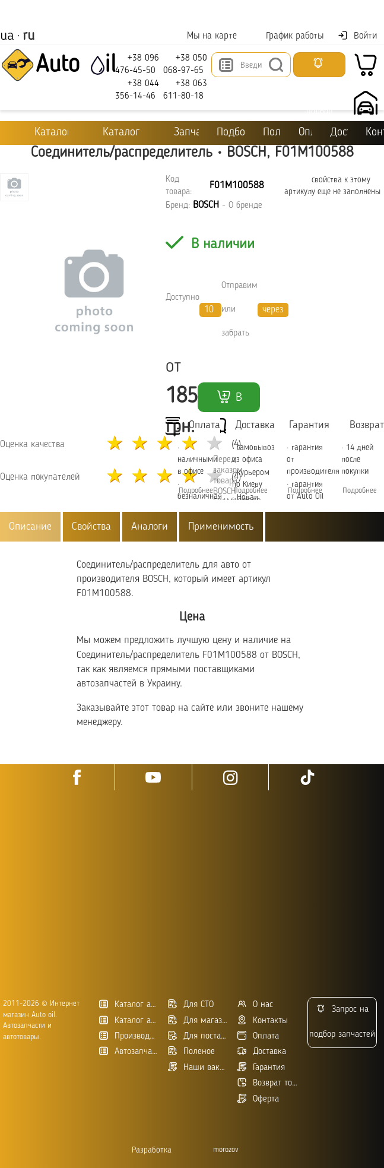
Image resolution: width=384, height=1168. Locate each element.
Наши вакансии (198, 1067)
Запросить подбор (319, 67)
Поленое (191, 1051)
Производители (129, 1036)
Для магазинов (198, 1020)
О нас (255, 1004)
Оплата (307, 132)
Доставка (339, 132)
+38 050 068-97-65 (185, 63)
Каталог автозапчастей (129, 1020)
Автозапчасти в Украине (129, 1051)
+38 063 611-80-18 (185, 89)
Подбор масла (231, 132)
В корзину (229, 400)
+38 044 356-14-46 (137, 89)
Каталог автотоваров (129, 1004)
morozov (226, 1150)
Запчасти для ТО (178, 132)
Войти (357, 35)
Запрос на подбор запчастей (342, 1021)
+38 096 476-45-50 (137, 63)
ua (7, 36)
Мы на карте (204, 36)
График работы (287, 36)
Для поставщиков (198, 1036)
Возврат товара (267, 1083)
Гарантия (261, 1067)
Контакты (375, 132)
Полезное (272, 132)
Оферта (258, 1099)
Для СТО (191, 1004)
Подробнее (250, 491)
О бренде (245, 205)
